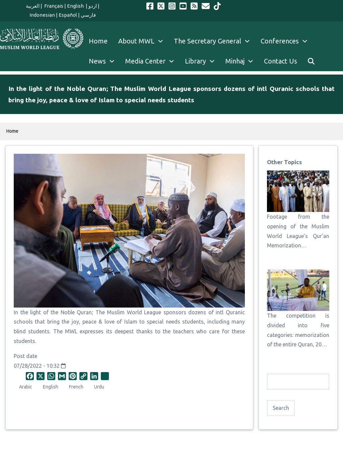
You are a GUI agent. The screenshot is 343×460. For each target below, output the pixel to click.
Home (12, 131)
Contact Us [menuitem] (280, 61)
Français (53, 6)
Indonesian (42, 15)
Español (68, 15)
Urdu (99, 386)
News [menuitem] (104, 61)
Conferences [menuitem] (287, 41)
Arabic (25, 386)
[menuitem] (311, 61)
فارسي (88, 15)
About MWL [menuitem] (143, 41)
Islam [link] (130, 322)
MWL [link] (71, 331)
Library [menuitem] (202, 61)
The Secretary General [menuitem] (214, 41)
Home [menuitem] (98, 41)
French (76, 386)
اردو (92, 6)
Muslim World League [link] (134, 312)
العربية (33, 6)
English (76, 6)
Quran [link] (84, 312)
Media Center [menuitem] (152, 61)
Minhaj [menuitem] (242, 61)
